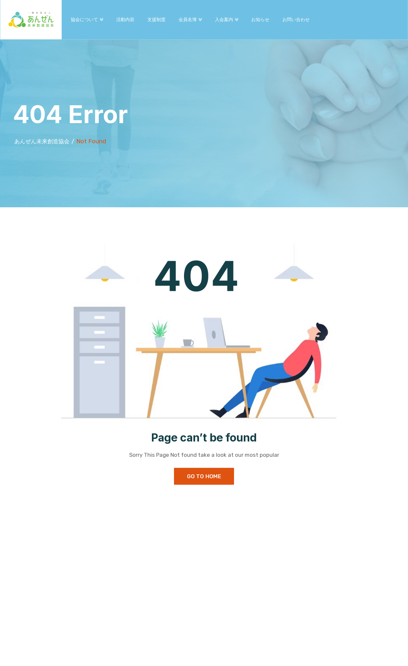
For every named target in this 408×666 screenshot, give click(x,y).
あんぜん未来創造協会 (45, 141)
